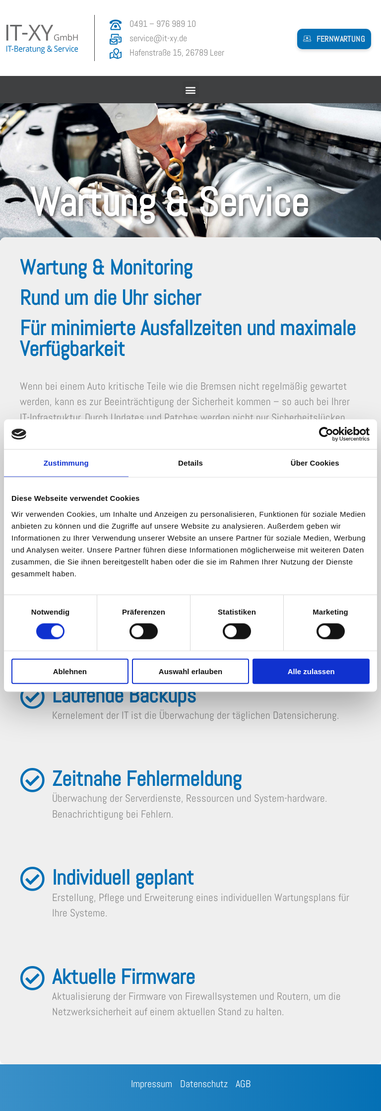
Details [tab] (190, 463)
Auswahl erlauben (190, 671)
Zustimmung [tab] (66, 463)
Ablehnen (70, 671)
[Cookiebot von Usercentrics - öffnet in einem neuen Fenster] (326, 434)
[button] (334, 39)
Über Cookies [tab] (315, 463)
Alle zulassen (311, 671)
